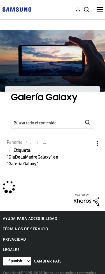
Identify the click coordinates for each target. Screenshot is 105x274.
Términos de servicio (25, 229)
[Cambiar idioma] (17, 261)
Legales (11, 249)
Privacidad (14, 239)
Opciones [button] (88, 143)
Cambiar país (48, 261)
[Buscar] (52, 122)
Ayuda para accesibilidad (30, 218)
